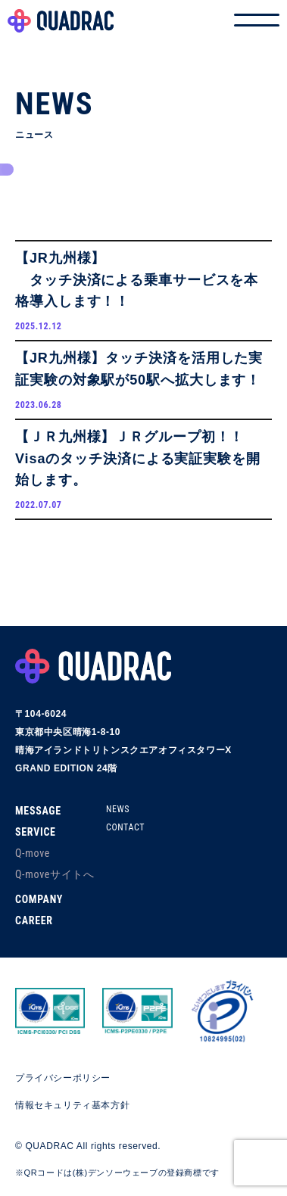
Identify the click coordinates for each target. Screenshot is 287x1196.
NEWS (117, 809)
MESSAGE (38, 811)
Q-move (32, 853)
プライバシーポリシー (63, 1078)
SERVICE (35, 832)
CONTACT (125, 827)
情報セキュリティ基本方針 (72, 1105)
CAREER (34, 920)
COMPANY (39, 899)
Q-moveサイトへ (55, 874)
